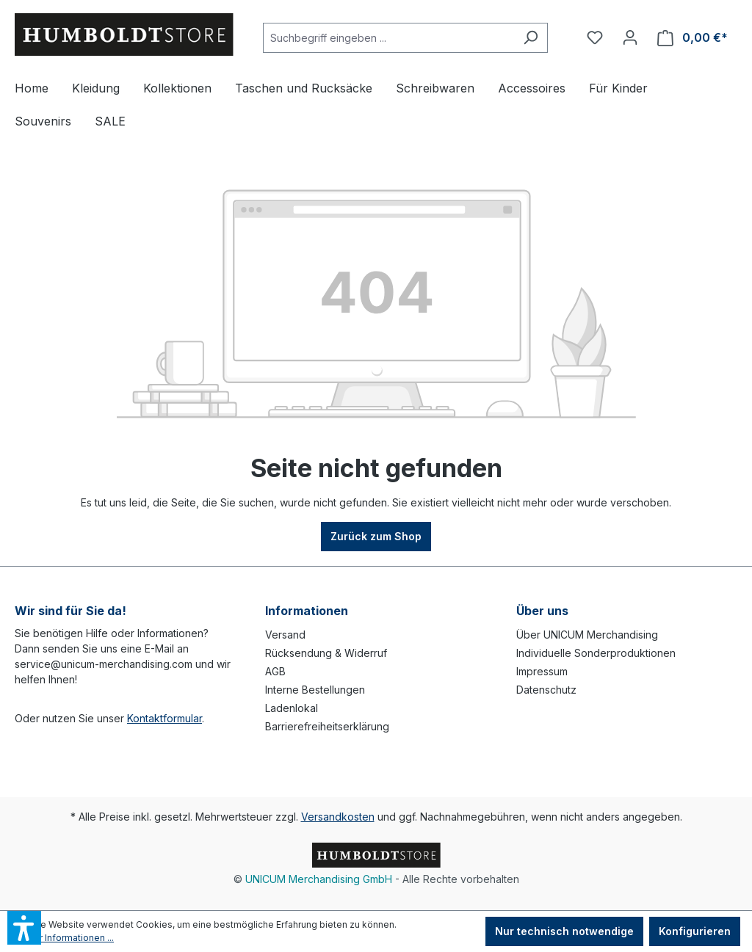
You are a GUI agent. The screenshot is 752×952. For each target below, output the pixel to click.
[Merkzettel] (594, 37)
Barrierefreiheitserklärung (327, 726)
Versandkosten (338, 816)
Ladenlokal (291, 708)
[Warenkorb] (692, 38)
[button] (24, 928)
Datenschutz (546, 689)
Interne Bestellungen (315, 689)
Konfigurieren (695, 931)
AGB (275, 671)
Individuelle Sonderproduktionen (596, 653)
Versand (285, 634)
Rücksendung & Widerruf (326, 653)
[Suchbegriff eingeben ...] (388, 38)
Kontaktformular (164, 718)
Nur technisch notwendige (564, 931)
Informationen (306, 610)
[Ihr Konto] (630, 37)
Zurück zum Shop (376, 536)
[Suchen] (530, 38)
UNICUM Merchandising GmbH (318, 879)
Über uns (542, 610)
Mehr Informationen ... (67, 937)
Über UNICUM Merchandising (587, 634)
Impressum (542, 671)
